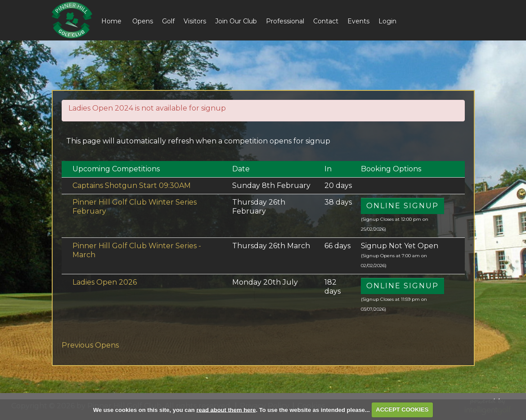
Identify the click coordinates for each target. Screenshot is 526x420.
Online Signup (402, 205)
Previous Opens (90, 345)
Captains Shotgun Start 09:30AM (131, 185)
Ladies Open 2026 (104, 282)
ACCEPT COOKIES (402, 409)
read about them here (226, 409)
